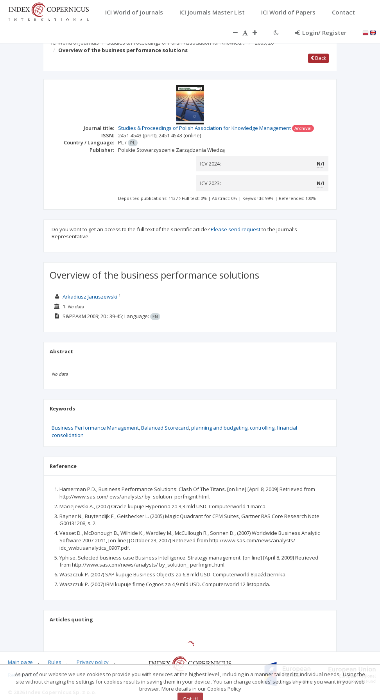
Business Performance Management (95, 427)
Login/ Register (320, 32)
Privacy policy (93, 662)
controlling (262, 427)
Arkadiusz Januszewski (90, 296)
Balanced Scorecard (165, 427)
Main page (20, 662)
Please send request (235, 229)
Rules (54, 662)
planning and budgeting (219, 427)
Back (318, 57)
